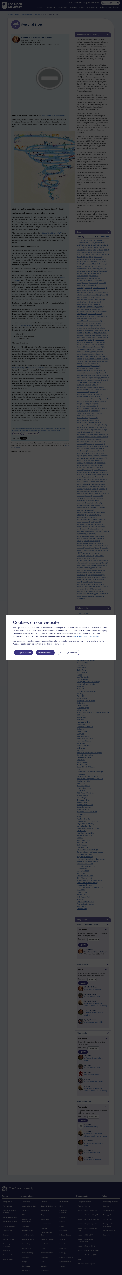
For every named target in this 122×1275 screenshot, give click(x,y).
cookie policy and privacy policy (86, 636)
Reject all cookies (45, 653)
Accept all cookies (23, 653)
